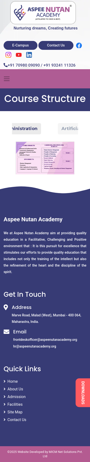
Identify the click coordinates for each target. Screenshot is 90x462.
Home (11, 381)
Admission (15, 396)
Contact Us (56, 45)
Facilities (13, 404)
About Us (13, 389)
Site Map (13, 412)
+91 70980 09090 (24, 65)
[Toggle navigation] (6, 79)
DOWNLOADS (83, 392)
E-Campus (20, 45)
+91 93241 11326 (59, 65)
